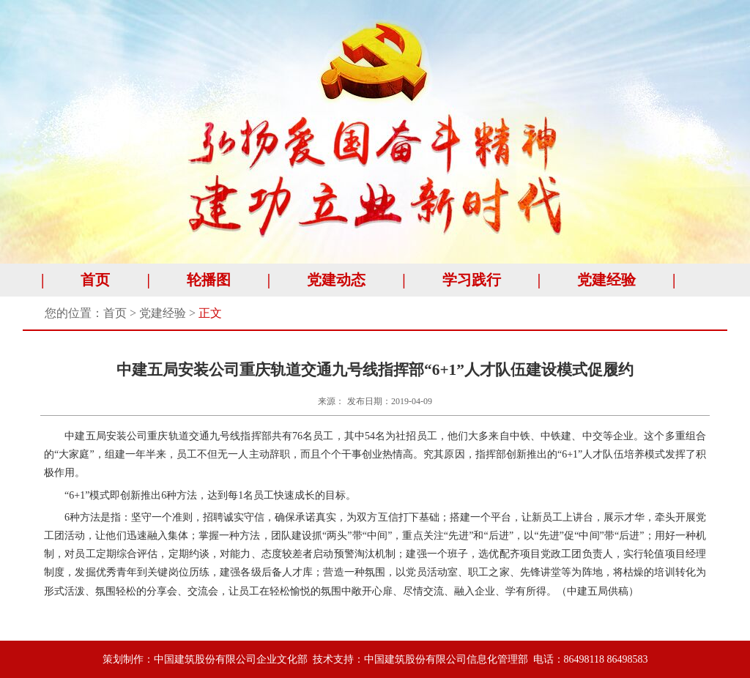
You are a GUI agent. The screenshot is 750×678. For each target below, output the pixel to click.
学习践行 (471, 280)
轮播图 (209, 280)
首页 (95, 280)
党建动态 (336, 280)
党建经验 (606, 280)
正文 (210, 313)
